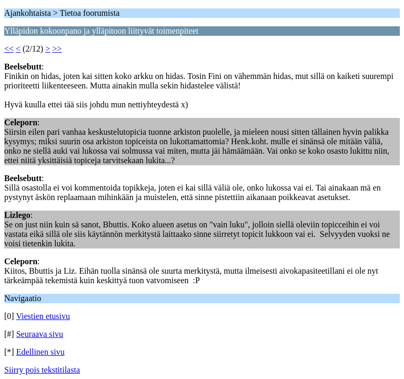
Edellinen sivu (40, 351)
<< (9, 48)
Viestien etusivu (43, 316)
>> (57, 48)
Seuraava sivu (39, 334)
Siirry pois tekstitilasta (42, 369)
